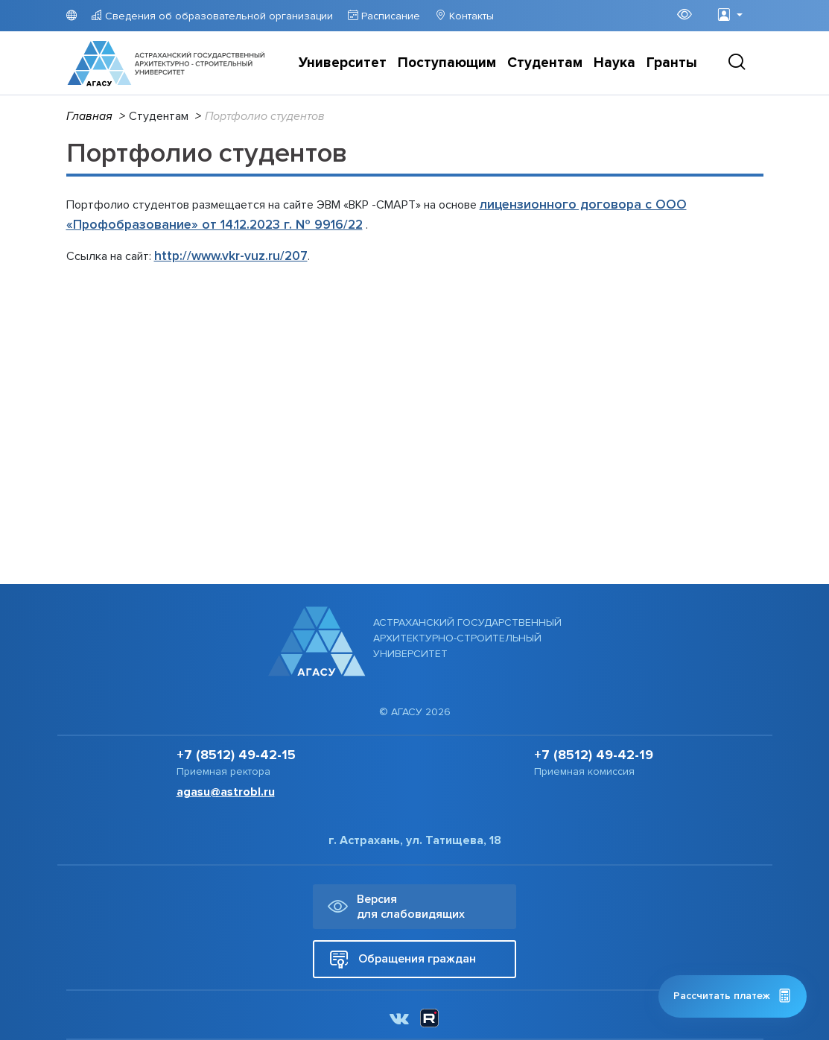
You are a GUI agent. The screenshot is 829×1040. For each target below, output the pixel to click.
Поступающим (447, 63)
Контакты (470, 16)
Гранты (672, 63)
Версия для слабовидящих (396, 907)
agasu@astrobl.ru (226, 791)
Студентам (544, 63)
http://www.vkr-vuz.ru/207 (231, 256)
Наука (614, 63)
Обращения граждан (402, 959)
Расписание (389, 16)
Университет (343, 63)
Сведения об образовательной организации (217, 16)
